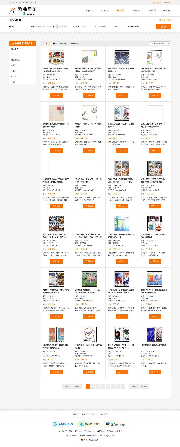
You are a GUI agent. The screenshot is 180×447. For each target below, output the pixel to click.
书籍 (55, 43)
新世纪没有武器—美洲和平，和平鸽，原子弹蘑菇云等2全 (154, 125)
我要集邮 (100, 431)
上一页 (77, 386)
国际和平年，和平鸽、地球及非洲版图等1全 (121, 70)
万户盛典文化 (89, 431)
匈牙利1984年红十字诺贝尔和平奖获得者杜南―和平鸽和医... (88, 70)
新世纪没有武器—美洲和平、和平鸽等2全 (121, 125)
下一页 (134, 386)
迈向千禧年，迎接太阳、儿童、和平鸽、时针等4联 (88, 180)
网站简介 (76, 414)
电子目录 (136, 10)
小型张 (13, 82)
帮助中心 (152, 10)
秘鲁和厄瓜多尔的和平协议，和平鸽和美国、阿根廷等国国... (56, 180)
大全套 (13, 54)
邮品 (48, 43)
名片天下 (118, 431)
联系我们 (167, 10)
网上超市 (121, 10)
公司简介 (85, 414)
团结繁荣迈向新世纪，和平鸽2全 (153, 345)
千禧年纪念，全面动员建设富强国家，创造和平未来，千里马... (121, 291)
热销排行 (75, 43)
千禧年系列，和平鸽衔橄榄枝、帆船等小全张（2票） (121, 236)
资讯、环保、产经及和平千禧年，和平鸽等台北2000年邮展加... (154, 180)
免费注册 (167, 2)
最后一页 (144, 386)
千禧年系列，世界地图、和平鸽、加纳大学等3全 (154, 236)
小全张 (13, 76)
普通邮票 (14, 49)
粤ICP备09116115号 (91, 440)
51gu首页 (90, 10)
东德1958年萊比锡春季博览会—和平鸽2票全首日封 (56, 125)
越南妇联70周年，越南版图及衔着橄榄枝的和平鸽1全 (154, 291)
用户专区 (105, 10)
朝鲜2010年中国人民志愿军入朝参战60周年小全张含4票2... (56, 70)
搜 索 (163, 26)
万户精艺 (78, 431)
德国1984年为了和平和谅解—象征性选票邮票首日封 (154, 70)
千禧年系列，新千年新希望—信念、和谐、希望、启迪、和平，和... (89, 236)
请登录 (158, 2)
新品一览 (64, 43)
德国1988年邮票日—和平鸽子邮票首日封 (88, 125)
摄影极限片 (15, 60)
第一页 (67, 386)
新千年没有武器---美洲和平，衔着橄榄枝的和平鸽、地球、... (121, 346)
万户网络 (69, 431)
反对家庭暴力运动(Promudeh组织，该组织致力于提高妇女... (87, 291)
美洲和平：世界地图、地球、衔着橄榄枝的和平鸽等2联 (56, 291)
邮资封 (13, 65)
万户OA (110, 431)
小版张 (13, 71)
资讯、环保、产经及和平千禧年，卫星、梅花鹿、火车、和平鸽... (121, 180)
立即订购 (56, 95)
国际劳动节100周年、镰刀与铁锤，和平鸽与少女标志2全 (56, 346)
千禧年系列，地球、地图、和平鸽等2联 (88, 346)
